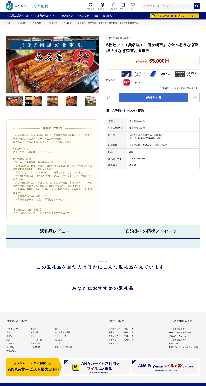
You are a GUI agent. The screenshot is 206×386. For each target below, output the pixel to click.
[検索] (197, 6)
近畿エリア (113, 336)
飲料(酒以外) (36, 347)
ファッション (60, 343)
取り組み (107, 16)
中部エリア (129, 332)
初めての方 (174, 343)
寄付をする (154, 97)
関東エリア (113, 332)
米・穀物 (10, 347)
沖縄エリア (113, 343)
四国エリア (113, 340)
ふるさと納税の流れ (177, 340)
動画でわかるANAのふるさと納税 (183, 347)
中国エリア (129, 336)
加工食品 (34, 332)
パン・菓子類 (36, 340)
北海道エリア (114, 329)
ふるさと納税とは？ (177, 329)
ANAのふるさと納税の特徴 (180, 332)
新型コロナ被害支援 (63, 347)
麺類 (32, 336)
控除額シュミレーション (179, 336)
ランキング (83, 16)
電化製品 (58, 340)
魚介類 (9, 336)
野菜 (8, 340)
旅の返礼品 (67, 16)
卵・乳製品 (35, 343)
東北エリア (129, 329)
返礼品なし (11, 351)
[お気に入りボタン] (195, 97)
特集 (96, 16)
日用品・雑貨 (60, 336)
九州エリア (129, 340)
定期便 (33, 329)
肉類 (8, 332)
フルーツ (10, 343)
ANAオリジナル (13, 329)
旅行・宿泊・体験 (62, 332)
